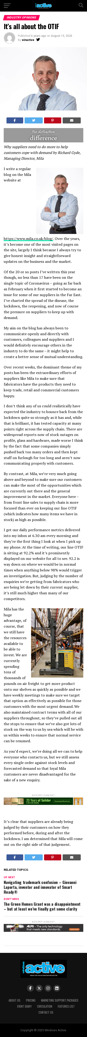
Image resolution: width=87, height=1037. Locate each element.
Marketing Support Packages (59, 1000)
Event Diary (24, 1006)
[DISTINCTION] (44, 141)
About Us (14, 1000)
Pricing (30, 1000)
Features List (66, 1006)
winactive (28, 40)
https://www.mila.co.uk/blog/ (28, 238)
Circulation (44, 1006)
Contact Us (46, 1012)
